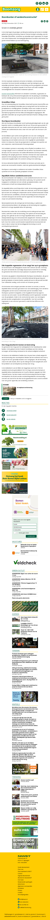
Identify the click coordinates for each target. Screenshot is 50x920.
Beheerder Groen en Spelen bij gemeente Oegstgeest (29, 545)
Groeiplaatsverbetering (24, 387)
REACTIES (5, 403)
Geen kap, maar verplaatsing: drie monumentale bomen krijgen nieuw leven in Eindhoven (29, 788)
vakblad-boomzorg (25, 907)
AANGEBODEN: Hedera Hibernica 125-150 (23, 579)
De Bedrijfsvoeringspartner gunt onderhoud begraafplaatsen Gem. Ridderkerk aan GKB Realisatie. (25, 662)
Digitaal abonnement (24, 875)
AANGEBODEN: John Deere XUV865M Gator (24, 594)
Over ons (20, 869)
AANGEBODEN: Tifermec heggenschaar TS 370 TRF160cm (24, 583)
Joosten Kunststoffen (8, 94)
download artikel (11, 410)
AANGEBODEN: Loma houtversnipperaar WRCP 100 (23, 589)
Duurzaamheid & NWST (25, 871)
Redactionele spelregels (25, 882)
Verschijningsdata (23, 894)
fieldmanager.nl (9, 914)
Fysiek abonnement (23, 867)
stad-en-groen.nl (30, 914)
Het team (21, 880)
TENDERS (16, 650)
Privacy (20, 890)
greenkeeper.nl (19, 914)
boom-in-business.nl (24, 916)
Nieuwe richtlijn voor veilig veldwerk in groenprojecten (29, 808)
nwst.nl (44, 916)
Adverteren (21, 884)
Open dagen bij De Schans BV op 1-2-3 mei (29, 618)
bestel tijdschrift (11, 415)
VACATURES (17, 541)
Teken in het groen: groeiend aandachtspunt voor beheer (29, 795)
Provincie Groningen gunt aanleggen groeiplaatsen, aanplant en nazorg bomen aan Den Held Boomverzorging (24, 655)
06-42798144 (24, 905)
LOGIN (5, 398)
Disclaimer (21, 888)
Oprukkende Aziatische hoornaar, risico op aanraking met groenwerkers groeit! (29, 802)
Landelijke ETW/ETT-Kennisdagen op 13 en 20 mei (29, 624)
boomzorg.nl (40, 914)
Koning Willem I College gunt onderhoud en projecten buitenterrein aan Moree (24, 686)
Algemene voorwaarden (25, 886)
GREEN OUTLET (18, 570)
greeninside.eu (36, 916)
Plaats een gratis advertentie (20, 598)
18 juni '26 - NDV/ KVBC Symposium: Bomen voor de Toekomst (29, 631)
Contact (20, 873)
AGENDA (15, 614)
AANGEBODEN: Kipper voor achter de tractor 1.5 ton (25, 574)
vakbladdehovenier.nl (10, 916)
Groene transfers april (27, 780)
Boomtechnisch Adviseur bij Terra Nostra (29, 551)
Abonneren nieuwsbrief (25, 878)
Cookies (20, 892)
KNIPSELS (16, 704)
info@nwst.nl (23, 899)
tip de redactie (11, 419)
